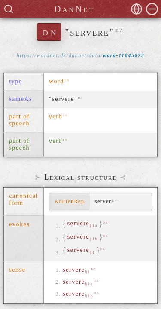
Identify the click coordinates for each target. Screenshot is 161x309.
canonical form (23, 199)
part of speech (19, 120)
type (15, 81)
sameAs (20, 99)
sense (17, 270)
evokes (19, 224)
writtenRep (69, 201)
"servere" (63, 99)
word (56, 81)
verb (55, 116)
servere (77, 270)
